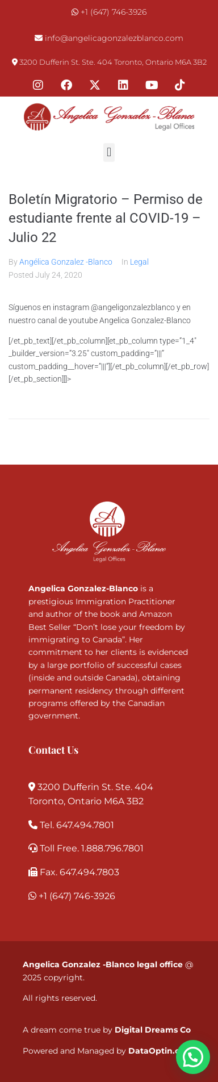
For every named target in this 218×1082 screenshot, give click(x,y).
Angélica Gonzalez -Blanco (65, 261)
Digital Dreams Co (153, 1030)
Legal (139, 261)
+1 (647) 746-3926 (113, 12)
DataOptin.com (160, 1051)
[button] (108, 152)
